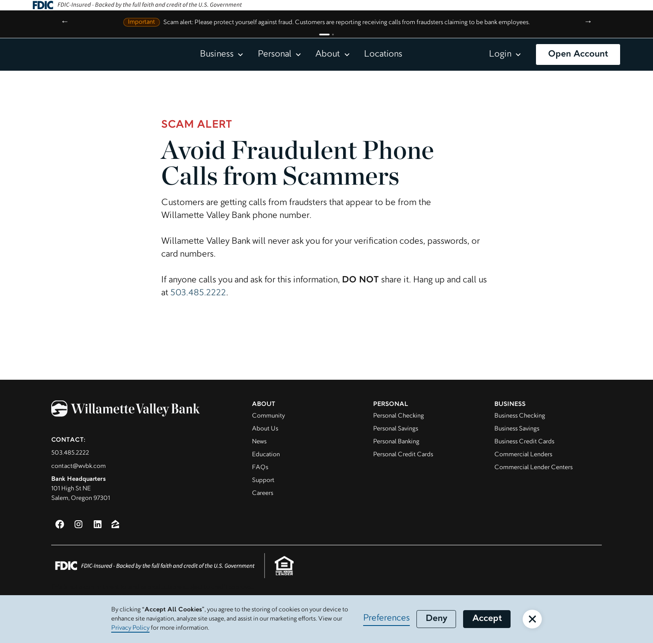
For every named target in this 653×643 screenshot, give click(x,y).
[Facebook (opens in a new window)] (60, 524)
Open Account (578, 54)
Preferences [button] (386, 618)
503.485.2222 (198, 293)
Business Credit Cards (524, 441)
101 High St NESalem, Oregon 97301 (80, 488)
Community (268, 416)
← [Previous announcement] (64, 22)
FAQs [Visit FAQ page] (260, 467)
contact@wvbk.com (78, 466)
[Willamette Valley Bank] (138, 410)
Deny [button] (436, 618)
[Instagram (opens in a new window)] (78, 524)
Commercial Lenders (523, 454)
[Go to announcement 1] (324, 34)
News (259, 441)
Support (263, 480)
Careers (262, 493)
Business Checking (519, 416)
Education (266, 454)
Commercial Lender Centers (533, 467)
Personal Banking (396, 441)
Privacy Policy (130, 628)
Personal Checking (398, 416)
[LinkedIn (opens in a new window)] (97, 524)
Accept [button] (487, 618)
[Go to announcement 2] (333, 34)
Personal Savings (395, 429)
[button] (222, 54)
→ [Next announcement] (588, 22)
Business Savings (516, 429)
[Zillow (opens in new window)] (115, 524)
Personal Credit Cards (403, 454)
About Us (265, 429)
